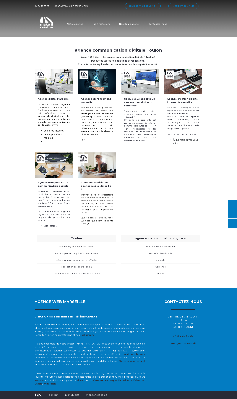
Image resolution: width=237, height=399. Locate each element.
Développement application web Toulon (76, 253)
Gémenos (160, 267)
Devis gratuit (143, 6)
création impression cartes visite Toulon (76, 260)
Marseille (160, 260)
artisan (160, 273)
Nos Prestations (101, 24)
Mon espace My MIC (183, 6)
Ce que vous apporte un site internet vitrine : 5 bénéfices (139, 102)
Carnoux (98, 380)
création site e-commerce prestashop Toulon (77, 273)
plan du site (72, 394)
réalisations (87, 335)
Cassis (38, 383)
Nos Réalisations (129, 24)
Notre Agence (75, 24)
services (39, 380)
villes (80, 380)
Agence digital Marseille (53, 98)
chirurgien (49, 383)
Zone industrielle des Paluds (160, 246)
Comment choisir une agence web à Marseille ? (96, 186)
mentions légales (96, 394)
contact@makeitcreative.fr (71, 6)
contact (53, 394)
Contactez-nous (158, 24)
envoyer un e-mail (183, 343)
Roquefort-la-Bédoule (160, 253)
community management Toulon (76, 246)
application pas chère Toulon (76, 267)
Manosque (110, 380)
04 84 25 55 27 (42, 6)
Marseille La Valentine (131, 380)
